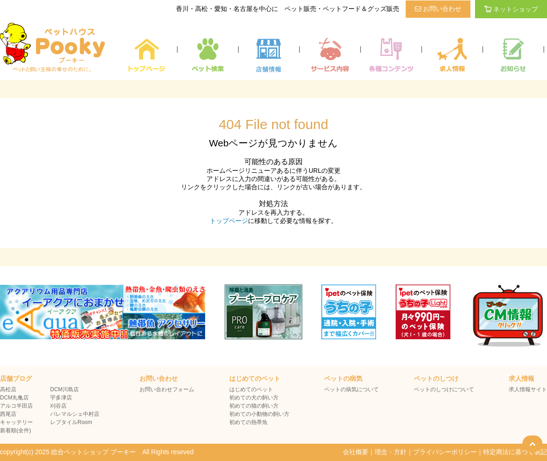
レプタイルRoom (71, 422)
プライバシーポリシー (445, 452)
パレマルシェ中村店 (74, 414)
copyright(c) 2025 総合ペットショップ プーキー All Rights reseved (97, 452)
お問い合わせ (438, 8)
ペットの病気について (351, 389)
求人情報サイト (528, 389)
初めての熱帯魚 (248, 422)
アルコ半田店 (16, 406)
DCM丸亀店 (14, 397)
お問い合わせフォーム (166, 389)
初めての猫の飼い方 (254, 406)
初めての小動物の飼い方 (259, 414)
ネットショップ (511, 9)
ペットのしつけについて (444, 389)
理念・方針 (391, 452)
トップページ (229, 220)
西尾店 (8, 414)
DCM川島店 (64, 389)
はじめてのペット (251, 389)
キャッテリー (16, 422)
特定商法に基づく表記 (515, 452)
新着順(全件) (15, 430)
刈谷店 (58, 406)
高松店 (8, 389)
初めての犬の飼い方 (254, 397)
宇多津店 (61, 397)
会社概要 (355, 452)
